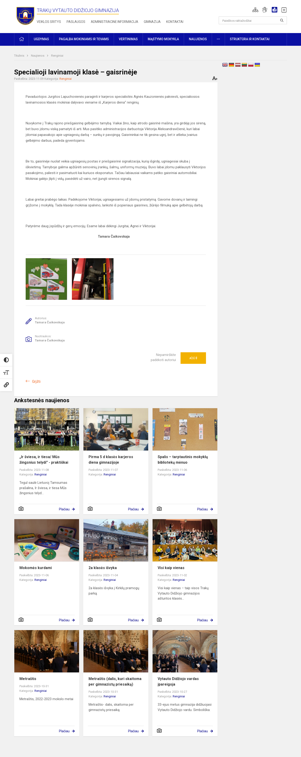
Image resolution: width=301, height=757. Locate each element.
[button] (255, 9)
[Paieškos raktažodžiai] (253, 20)
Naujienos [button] (198, 39)
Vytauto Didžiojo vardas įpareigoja (178, 682)
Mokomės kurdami (35, 568)
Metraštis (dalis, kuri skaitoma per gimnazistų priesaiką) (115, 682)
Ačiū (193, 358)
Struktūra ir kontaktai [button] (250, 39)
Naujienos (38, 55)
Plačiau (64, 509)
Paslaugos (76, 22)
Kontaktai (174, 22)
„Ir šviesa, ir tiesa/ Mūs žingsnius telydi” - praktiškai (43, 460)
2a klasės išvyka (103, 568)
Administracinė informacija (114, 22)
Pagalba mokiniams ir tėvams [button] (84, 39)
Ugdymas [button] (41, 39)
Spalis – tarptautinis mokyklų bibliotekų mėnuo (183, 460)
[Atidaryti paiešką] (281, 20)
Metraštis (27, 679)
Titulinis (19, 55)
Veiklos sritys (49, 22)
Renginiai (57, 55)
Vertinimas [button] (128, 39)
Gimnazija (152, 22)
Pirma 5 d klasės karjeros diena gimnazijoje (111, 460)
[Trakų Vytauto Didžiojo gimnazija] (25, 15)
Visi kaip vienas (171, 568)
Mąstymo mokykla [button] (163, 39)
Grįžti (36, 381)
